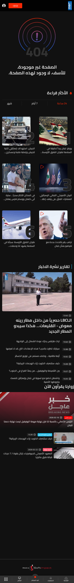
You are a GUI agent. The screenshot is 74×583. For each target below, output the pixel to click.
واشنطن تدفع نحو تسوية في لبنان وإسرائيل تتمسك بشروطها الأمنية (35, 380)
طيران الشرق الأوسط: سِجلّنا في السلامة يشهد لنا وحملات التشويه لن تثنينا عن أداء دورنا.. (19, 244)
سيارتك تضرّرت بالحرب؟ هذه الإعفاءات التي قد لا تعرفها (33, 348)
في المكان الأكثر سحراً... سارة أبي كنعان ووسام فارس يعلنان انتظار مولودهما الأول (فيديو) (20, 197)
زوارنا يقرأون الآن (59, 386)
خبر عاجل (68, 417)
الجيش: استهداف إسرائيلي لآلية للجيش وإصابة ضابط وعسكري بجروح (19, 150)
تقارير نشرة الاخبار (54, 266)
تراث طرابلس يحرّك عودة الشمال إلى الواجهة (38, 341)
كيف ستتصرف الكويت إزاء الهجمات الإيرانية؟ (38, 363)
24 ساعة (62, 103)
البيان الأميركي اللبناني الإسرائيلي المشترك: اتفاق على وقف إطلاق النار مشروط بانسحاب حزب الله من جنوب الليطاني (56, 197)
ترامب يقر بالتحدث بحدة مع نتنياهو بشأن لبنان (59, 244)
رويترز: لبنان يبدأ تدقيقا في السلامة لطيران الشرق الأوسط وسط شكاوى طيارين (57, 150)
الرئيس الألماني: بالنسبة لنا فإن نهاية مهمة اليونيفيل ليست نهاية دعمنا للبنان (38, 423)
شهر (9, 103)
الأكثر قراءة (57, 93)
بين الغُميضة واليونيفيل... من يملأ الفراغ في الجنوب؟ (34, 371)
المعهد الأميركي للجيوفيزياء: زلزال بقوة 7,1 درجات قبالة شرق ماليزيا (27, 455)
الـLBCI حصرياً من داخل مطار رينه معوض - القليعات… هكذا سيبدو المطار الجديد (43, 325)
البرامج (19, 579)
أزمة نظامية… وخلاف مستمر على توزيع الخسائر (37, 356)
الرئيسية (66, 579)
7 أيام (35, 103)
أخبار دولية (47, 449)
